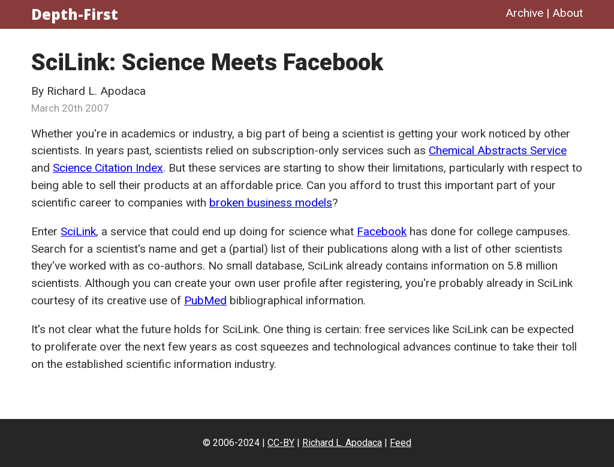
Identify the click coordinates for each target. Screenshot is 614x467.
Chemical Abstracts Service (498, 150)
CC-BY (280, 442)
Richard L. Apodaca (342, 442)
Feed (400, 442)
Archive (524, 13)
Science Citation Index (108, 168)
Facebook (382, 231)
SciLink (78, 231)
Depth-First (74, 14)
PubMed (205, 300)
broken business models (270, 202)
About (567, 13)
